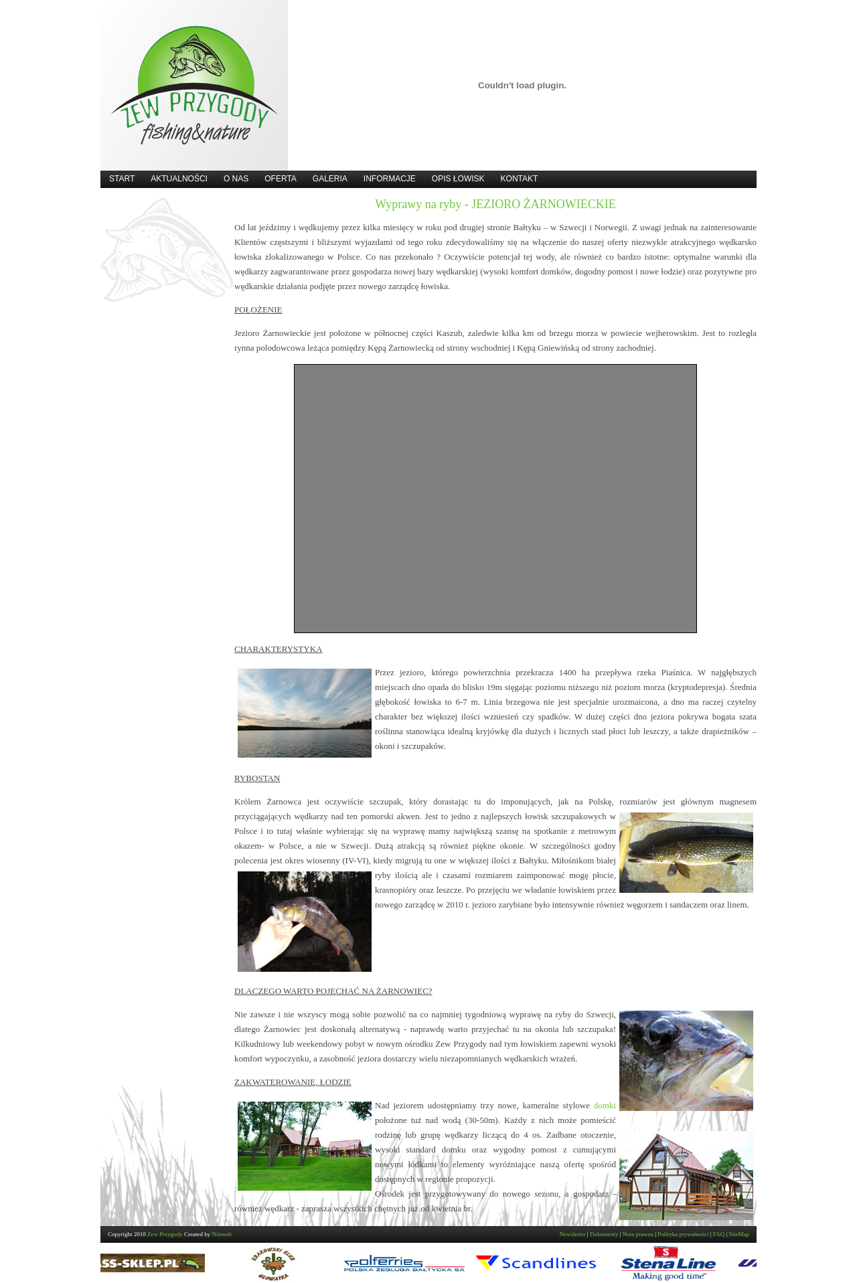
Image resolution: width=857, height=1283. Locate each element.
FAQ (718, 1234)
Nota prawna (638, 1234)
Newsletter (573, 1234)
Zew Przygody (165, 1234)
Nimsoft (222, 1234)
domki (605, 1105)
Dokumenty (604, 1234)
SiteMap (739, 1234)
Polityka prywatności (682, 1234)
